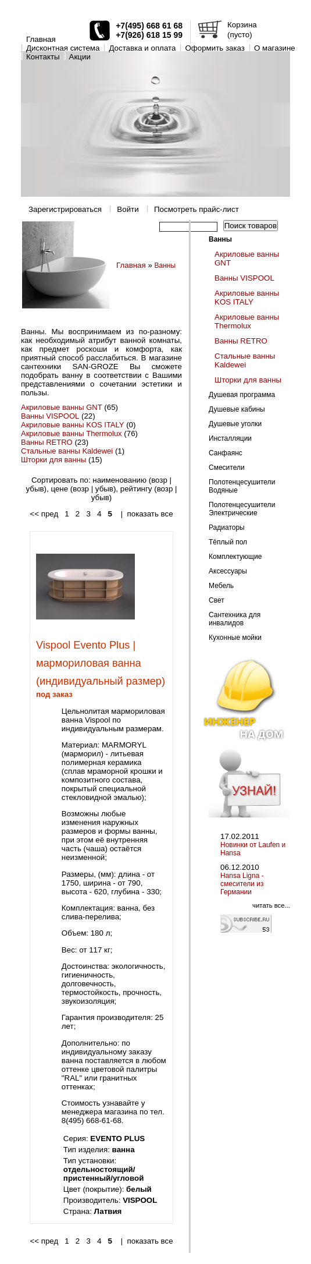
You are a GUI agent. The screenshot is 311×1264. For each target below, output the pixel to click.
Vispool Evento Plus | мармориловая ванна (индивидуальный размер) (100, 663)
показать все (150, 513)
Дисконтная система (62, 48)
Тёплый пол (228, 542)
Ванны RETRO (47, 442)
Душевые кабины (237, 409)
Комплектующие (235, 557)
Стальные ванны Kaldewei (67, 451)
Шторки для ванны (53, 459)
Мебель (221, 586)
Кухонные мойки (235, 637)
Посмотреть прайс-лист (196, 209)
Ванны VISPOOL (50, 416)
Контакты (43, 56)
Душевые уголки (235, 424)
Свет (216, 600)
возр (159, 480)
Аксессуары (228, 571)
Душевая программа (242, 395)
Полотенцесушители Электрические (242, 509)
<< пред (44, 513)
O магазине (274, 48)
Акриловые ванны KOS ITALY (72, 424)
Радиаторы (227, 527)
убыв (35, 488)
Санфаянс (225, 453)
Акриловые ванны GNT (61, 407)
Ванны (165, 265)
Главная (41, 39)
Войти (127, 209)
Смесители (227, 467)
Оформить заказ (215, 48)
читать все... (271, 905)
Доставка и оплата (142, 48)
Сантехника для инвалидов (234, 619)
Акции (80, 56)
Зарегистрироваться (65, 209)
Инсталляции (230, 438)
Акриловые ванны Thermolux (71, 433)
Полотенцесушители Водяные (242, 486)
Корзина (242, 24)
